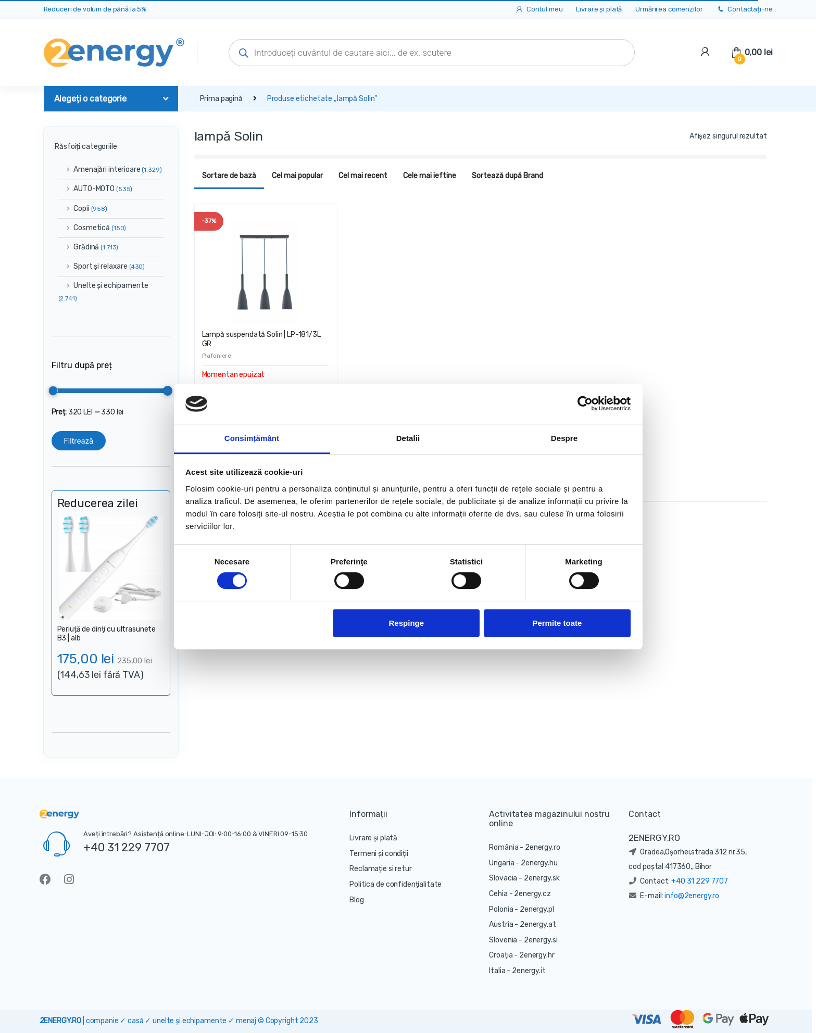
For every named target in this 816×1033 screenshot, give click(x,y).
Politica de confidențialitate (395, 884)
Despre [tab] (564, 438)
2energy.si (541, 940)
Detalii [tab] (408, 438)
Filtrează (79, 440)
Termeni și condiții (378, 853)
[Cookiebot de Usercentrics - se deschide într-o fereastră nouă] (585, 404)
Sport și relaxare (101, 266)
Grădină (88, 247)
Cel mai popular (297, 175)
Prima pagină (221, 98)
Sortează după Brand (507, 175)
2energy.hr (537, 955)
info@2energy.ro (691, 895)
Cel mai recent (362, 175)
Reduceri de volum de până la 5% (95, 9)
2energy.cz (532, 893)
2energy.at (538, 924)
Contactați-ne (744, 9)
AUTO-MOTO (95, 188)
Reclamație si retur (380, 868)
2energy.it (529, 970)
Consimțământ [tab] (251, 438)
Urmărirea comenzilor (668, 9)
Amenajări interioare (110, 169)
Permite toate (557, 623)
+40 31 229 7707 (126, 847)
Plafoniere (217, 355)
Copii (82, 208)
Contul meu (538, 9)
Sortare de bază (229, 175)
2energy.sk (542, 878)
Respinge (406, 623)
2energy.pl (537, 909)
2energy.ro (542, 847)
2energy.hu (539, 863)
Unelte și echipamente (103, 291)
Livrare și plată (599, 9)
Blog (356, 900)
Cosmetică (92, 227)
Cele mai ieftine (429, 175)
